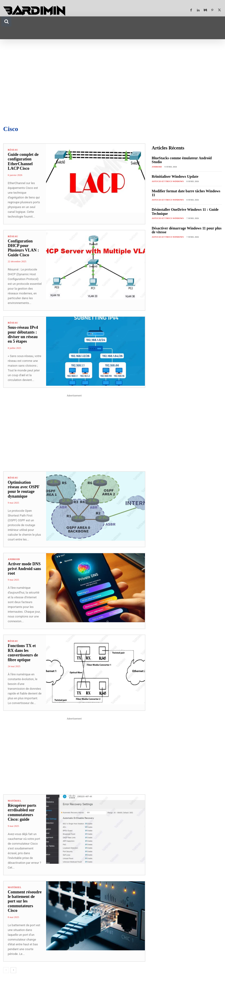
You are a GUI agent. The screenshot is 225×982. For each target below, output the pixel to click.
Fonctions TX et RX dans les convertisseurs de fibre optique (24, 648)
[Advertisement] (112, 80)
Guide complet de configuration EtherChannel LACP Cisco (22, 161)
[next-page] (13, 961)
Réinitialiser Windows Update (172, 172)
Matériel (14, 796)
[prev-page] (6, 961)
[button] (6, 21)
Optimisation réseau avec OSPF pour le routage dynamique (24, 487)
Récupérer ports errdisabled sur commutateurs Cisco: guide (21, 808)
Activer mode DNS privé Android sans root (23, 564)
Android (14, 555)
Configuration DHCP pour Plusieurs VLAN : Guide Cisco (22, 248)
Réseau (13, 150)
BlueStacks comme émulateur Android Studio (183, 158)
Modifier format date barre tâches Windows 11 (184, 187)
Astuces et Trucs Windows (167, 177)
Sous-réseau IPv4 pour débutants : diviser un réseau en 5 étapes (24, 334)
